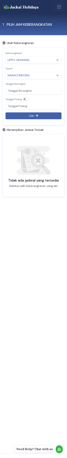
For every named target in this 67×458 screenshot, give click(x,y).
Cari (33, 116)
